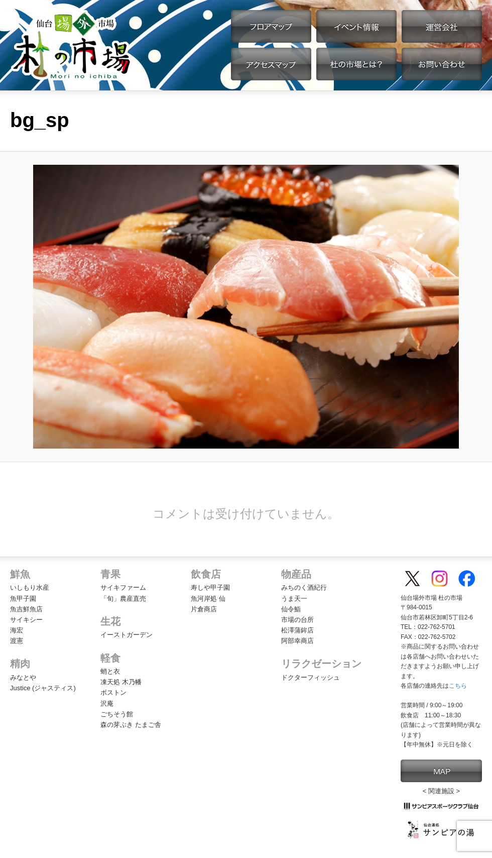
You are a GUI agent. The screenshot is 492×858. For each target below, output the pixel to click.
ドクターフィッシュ (310, 677)
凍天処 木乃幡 (121, 682)
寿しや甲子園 (210, 587)
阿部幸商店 (297, 641)
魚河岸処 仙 (208, 598)
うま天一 (294, 598)
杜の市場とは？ (356, 64)
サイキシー (26, 619)
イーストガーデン (126, 634)
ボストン (113, 692)
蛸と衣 (110, 671)
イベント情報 (356, 26)
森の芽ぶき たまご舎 (130, 724)
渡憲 (16, 641)
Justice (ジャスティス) (43, 688)
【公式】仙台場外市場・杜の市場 (71, 45)
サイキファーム (123, 587)
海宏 (16, 630)
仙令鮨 (291, 609)
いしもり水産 (29, 587)
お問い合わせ (442, 64)
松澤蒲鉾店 (297, 630)
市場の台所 (297, 619)
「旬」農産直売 (123, 598)
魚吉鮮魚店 (26, 609)
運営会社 (442, 26)
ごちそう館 (116, 714)
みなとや (23, 677)
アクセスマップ (271, 64)
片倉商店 (204, 609)
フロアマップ (271, 26)
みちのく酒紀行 (304, 587)
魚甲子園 (23, 598)
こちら (458, 685)
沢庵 (106, 703)
